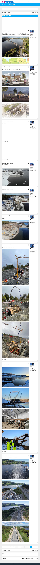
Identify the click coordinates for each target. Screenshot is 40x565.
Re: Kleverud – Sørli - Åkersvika (7, 244)
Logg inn (29, 1)
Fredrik (31, 33)
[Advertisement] (20, 23)
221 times (34, 37)
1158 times (35, 74)
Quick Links (4, 4)
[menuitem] (28, 558)
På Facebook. (4, 241)
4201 (32, 35)
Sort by (22, 547)
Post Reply (4, 12)
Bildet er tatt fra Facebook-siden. (6, 212)
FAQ (14, 4)
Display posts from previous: (13, 547)
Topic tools (9, 12)
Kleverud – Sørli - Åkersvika (7, 30)
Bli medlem (33, 1)
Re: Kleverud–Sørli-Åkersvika (7, 66)
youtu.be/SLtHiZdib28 (5, 159)
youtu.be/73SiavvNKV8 (5, 141)
